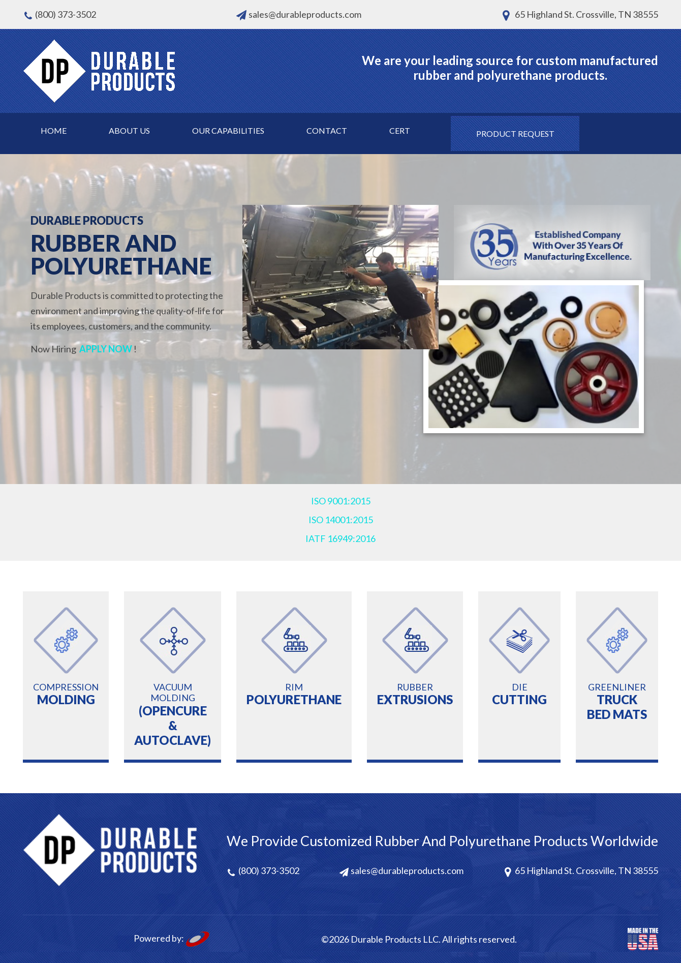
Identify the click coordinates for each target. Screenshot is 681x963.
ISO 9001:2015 (340, 500)
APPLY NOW (105, 348)
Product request (515, 133)
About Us (129, 130)
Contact (326, 130)
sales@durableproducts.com (305, 14)
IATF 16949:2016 (340, 538)
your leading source (458, 60)
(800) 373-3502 (65, 14)
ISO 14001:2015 (340, 519)
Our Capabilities (228, 130)
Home (54, 130)
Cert (399, 130)
